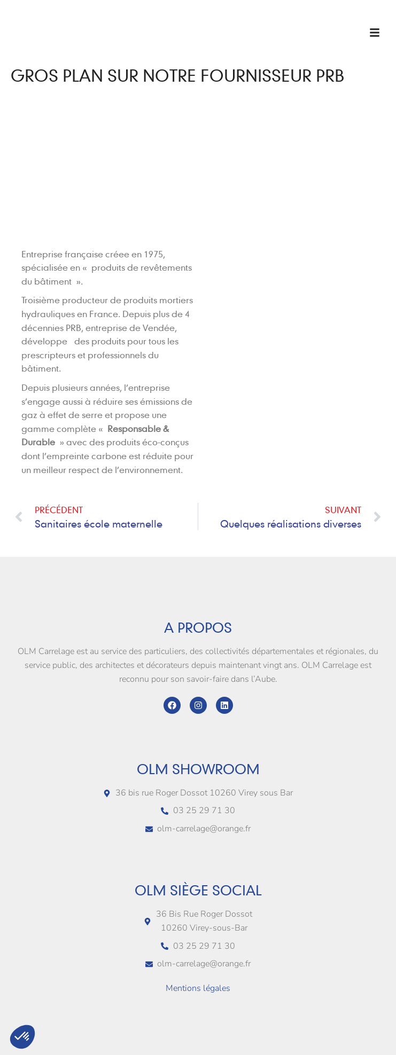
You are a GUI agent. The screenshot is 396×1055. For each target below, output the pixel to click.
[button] (374, 32)
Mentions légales (198, 988)
